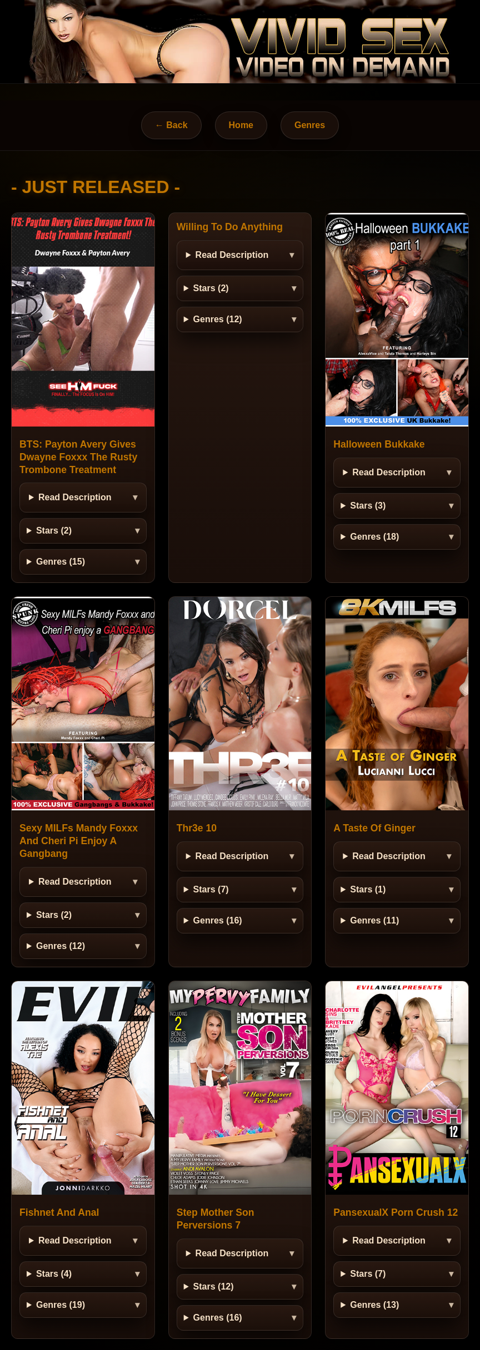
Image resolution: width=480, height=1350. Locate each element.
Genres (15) (60, 561)
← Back (171, 125)
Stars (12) (213, 1286)
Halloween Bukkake (378, 444)
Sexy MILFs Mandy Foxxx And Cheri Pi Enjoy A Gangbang (78, 841)
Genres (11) (374, 920)
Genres (309, 125)
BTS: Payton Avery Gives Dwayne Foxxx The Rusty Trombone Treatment (78, 457)
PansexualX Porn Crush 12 (395, 1212)
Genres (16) (217, 920)
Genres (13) (374, 1305)
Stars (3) (368, 505)
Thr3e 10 (197, 828)
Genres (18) (374, 536)
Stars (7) (211, 889)
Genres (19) (60, 1305)
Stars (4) (54, 1273)
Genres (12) (217, 319)
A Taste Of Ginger (374, 828)
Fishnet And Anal (59, 1212)
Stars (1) (368, 889)
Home (241, 125)
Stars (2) (54, 530)
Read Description (75, 497)
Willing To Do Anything (230, 226)
